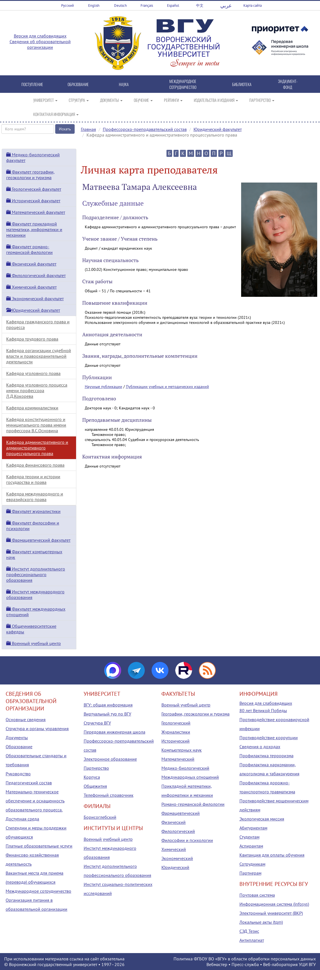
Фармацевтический (180, 813)
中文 (199, 5)
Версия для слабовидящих (40, 36)
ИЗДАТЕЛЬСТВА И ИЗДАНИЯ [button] (216, 100)
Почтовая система (257, 895)
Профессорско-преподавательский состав (145, 129)
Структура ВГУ (97, 723)
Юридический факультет (218, 129)
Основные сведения (26, 719)
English (93, 5)
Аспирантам (251, 846)
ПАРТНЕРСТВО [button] (261, 100)
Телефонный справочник (109, 795)
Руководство (18, 773)
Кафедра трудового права (32, 339)
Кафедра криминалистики (32, 408)
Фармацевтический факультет (38, 540)
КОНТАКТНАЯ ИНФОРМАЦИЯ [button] (56, 114)
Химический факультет (31, 287)
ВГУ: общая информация (108, 705)
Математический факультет (35, 212)
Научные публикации (103, 386)
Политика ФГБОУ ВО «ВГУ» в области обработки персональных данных (245, 959)
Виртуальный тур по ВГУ (107, 714)
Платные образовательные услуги (39, 846)
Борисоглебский (100, 817)
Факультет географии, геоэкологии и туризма (30, 174)
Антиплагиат (251, 940)
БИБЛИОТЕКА (242, 84)
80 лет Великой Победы (263, 710)
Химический (173, 849)
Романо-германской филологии (193, 804)
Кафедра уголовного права (33, 373)
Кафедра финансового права (35, 465)
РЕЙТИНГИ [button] (173, 100)
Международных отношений (190, 777)
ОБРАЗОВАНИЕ (78, 84)
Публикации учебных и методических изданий (167, 386)
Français (147, 5)
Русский (67, 5)
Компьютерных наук (181, 750)
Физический (173, 822)
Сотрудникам (252, 864)
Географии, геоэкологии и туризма (195, 714)
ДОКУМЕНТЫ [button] (111, 100)
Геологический (175, 723)
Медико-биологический (185, 768)
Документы (17, 737)
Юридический (175, 867)
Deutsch (120, 5)
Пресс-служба (245, 964)
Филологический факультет (36, 275)
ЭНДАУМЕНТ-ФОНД (287, 84)
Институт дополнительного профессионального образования (35, 574)
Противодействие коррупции (268, 737)
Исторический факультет (33, 200)
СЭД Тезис (249, 931)
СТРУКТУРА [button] (79, 100)
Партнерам (250, 873)
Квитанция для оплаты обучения (272, 855)
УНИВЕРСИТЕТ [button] (45, 100)
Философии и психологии (187, 840)
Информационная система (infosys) (274, 904)
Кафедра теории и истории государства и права (33, 479)
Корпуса (92, 777)
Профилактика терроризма (266, 755)
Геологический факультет (33, 189)
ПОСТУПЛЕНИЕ (32, 84)
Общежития (95, 786)
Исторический (175, 741)
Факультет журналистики (33, 511)
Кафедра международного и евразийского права (34, 496)
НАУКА (124, 84)
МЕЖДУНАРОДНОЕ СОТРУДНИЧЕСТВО (182, 84)
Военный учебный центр (33, 643)
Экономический (177, 858)
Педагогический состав (29, 782)
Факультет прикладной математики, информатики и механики (34, 229)
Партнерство (96, 768)
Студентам (249, 837)
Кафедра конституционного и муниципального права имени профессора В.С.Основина (36, 424)
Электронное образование (110, 759)
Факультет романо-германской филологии (29, 249)
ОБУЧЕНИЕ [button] (143, 100)
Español (173, 5)
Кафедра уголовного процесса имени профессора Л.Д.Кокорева (36, 390)
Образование (19, 746)
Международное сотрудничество (38, 891)
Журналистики (175, 732)
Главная (88, 129)
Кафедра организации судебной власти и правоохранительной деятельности (38, 356)
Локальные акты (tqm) (261, 922)
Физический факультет (31, 264)
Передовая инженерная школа (114, 732)
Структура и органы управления (37, 728)
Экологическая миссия (261, 819)
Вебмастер (216, 964)
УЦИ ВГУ (307, 964)
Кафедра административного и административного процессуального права (37, 447)
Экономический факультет (35, 298)
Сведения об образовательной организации (40, 44)
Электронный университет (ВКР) (271, 913)
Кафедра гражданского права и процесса (38, 324)
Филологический (178, 831)
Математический (177, 759)
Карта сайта (252, 5)
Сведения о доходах (259, 746)
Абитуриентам (253, 828)
